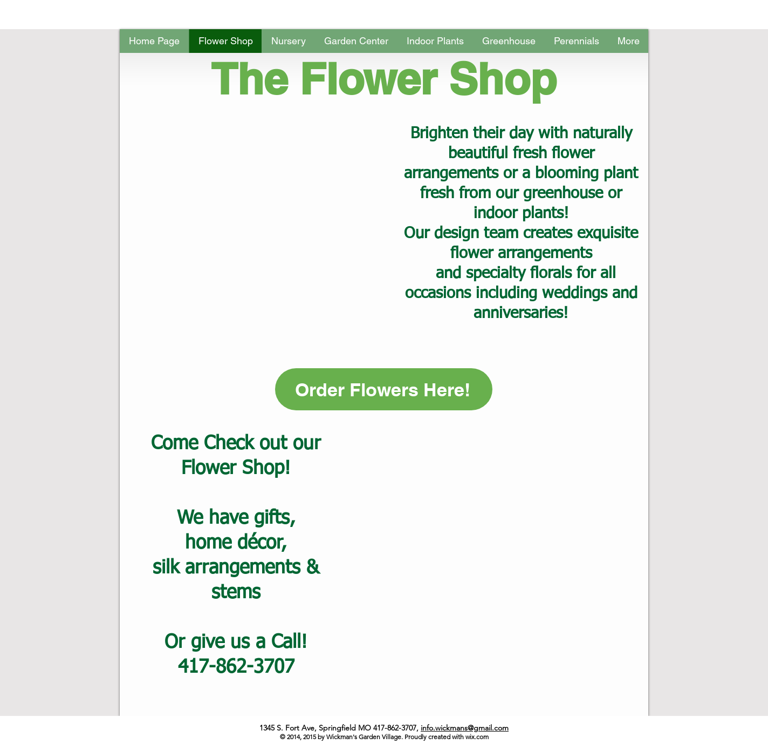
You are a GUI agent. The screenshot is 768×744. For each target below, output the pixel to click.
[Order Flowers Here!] (383, 389)
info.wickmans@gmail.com (465, 728)
